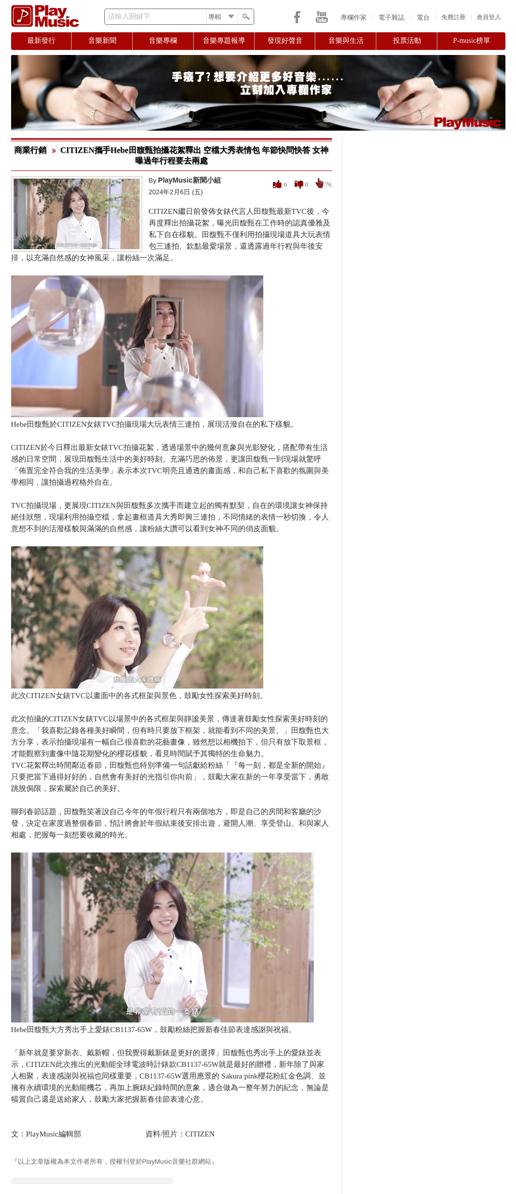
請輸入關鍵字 (129, 16)
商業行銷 (30, 150)
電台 (423, 17)
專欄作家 (353, 17)
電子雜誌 (391, 17)
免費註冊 (453, 17)
